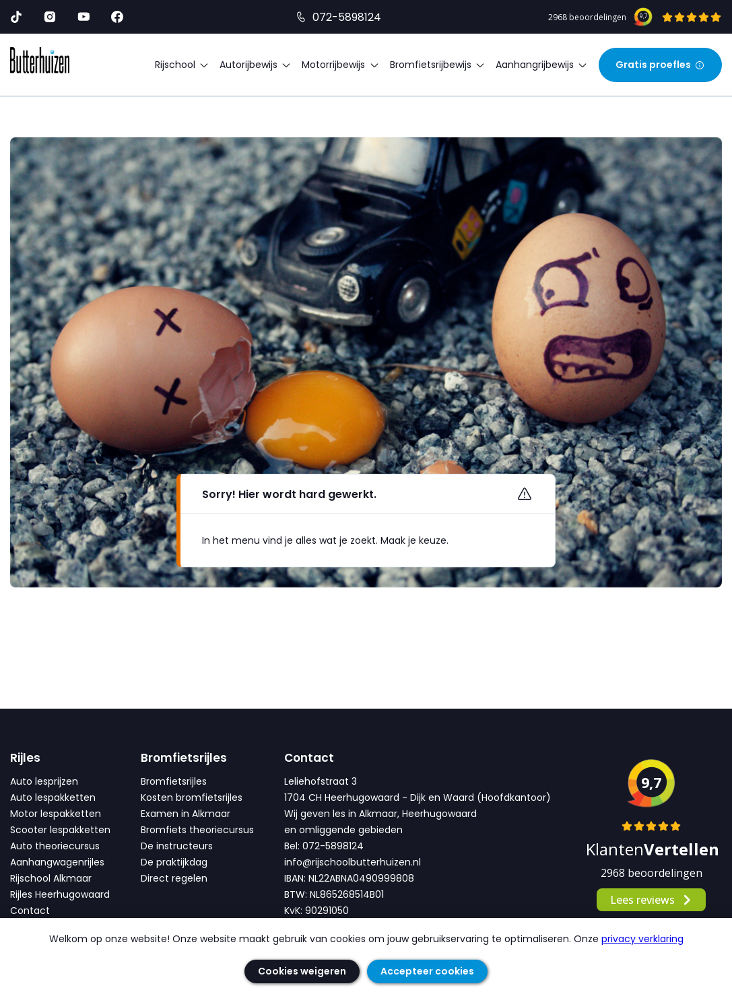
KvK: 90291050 (316, 910)
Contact (30, 910)
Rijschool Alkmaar (51, 878)
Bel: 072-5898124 (324, 846)
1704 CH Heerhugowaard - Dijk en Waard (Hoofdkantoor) (417, 797)
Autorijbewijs (256, 64)
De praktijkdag (174, 862)
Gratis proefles (660, 64)
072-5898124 (346, 17)
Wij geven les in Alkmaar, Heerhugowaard (380, 813)
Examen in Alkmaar (185, 813)
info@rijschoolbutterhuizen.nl (352, 862)
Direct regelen (174, 878)
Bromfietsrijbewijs (438, 64)
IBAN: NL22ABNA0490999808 (349, 878)
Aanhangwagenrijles (57, 862)
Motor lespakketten (55, 813)
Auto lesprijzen (44, 781)
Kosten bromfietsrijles (191, 797)
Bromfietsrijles (174, 781)
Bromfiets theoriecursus (197, 830)
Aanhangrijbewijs (542, 64)
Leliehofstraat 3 (320, 781)
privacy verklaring (642, 939)
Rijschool (182, 64)
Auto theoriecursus (55, 846)
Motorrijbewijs (340, 64)
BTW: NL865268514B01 (334, 894)
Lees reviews (651, 899)
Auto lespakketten (53, 797)
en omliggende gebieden (343, 830)
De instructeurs (177, 846)
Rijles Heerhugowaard (60, 894)
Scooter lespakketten (60, 830)
